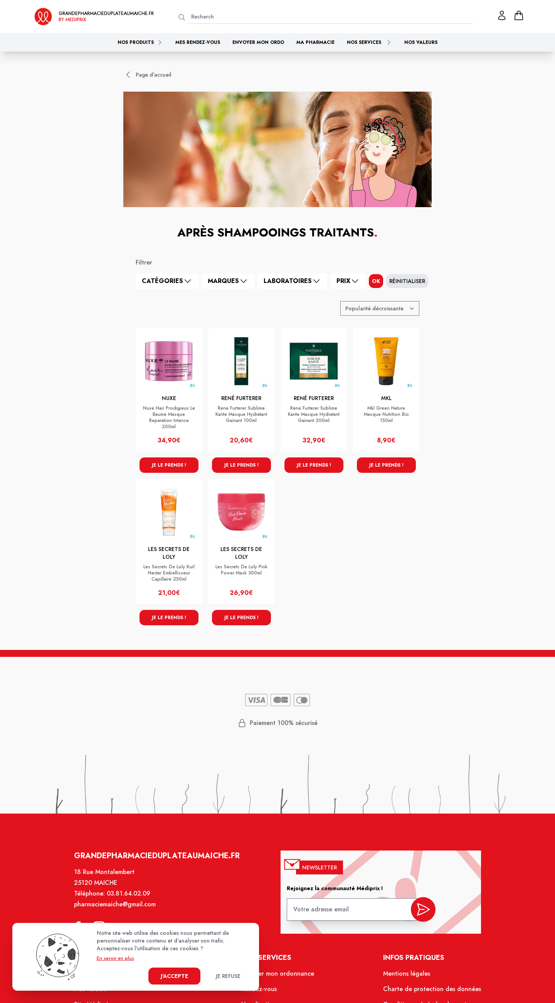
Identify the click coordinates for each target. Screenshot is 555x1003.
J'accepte (174, 976)
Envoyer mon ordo (258, 42)
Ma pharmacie (315, 42)
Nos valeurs (420, 42)
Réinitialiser (407, 281)
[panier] (518, 15)
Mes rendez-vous (197, 42)
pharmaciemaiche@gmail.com (115, 905)
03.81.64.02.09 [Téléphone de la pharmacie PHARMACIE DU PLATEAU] (129, 894)
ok (376, 281)
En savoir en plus (115, 958)
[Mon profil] (501, 15)
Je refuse (228, 976)
